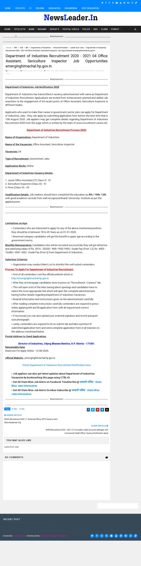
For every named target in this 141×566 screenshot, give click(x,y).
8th (27, 48)
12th (21, 48)
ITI (30, 8)
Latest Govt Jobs (77, 48)
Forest (115, 29)
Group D (54, 29)
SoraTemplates (19, 561)
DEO (95, 29)
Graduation (54, 8)
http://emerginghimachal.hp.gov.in (30, 304)
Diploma (40, 8)
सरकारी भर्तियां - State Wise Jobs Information (36, 423)
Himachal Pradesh (60, 48)
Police (86, 29)
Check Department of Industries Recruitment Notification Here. (49, 402)
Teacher (9, 36)
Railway (42, 29)
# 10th (14, 447)
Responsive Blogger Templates (53, 561)
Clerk (104, 29)
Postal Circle (71, 29)
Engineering (71, 8)
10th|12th (20, 8)
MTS (19, 36)
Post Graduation (90, 8)
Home (7, 8)
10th (15, 48)
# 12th (21, 447)
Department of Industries (41, 48)
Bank (31, 29)
